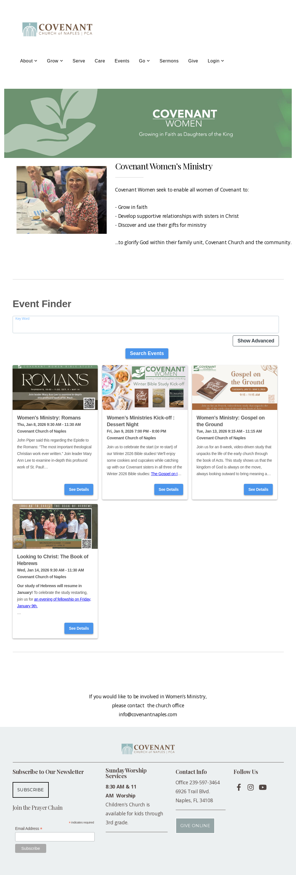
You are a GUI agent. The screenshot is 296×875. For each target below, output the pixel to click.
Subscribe (30, 789)
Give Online (195, 825)
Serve (79, 61)
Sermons (169, 61)
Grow (55, 61)
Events (122, 61)
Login (216, 61)
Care (100, 61)
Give (193, 61)
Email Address (28, 828)
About (29, 61)
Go (144, 61)
